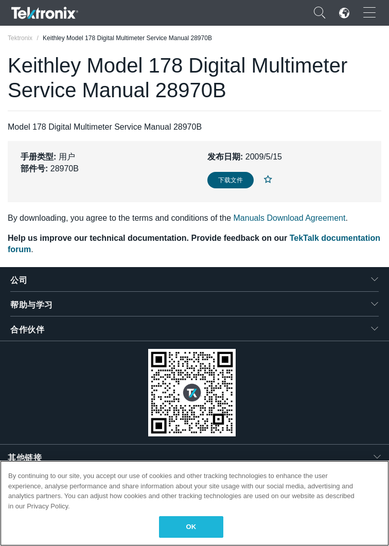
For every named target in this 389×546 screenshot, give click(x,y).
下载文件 (230, 180)
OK (191, 527)
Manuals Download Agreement (290, 218)
